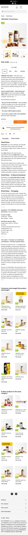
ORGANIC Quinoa (19, 376)
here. (2, 279)
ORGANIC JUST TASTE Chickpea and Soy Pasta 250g (6, 378)
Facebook (12, 494)
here (15, 96)
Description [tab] (5, 138)
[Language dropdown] (14, 1)
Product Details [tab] (15, 138)
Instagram (16, 494)
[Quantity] (7, 122)
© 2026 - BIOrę (5, 518)
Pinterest (13, 133)
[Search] (14, 11)
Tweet (10, 133)
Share (6, 133)
